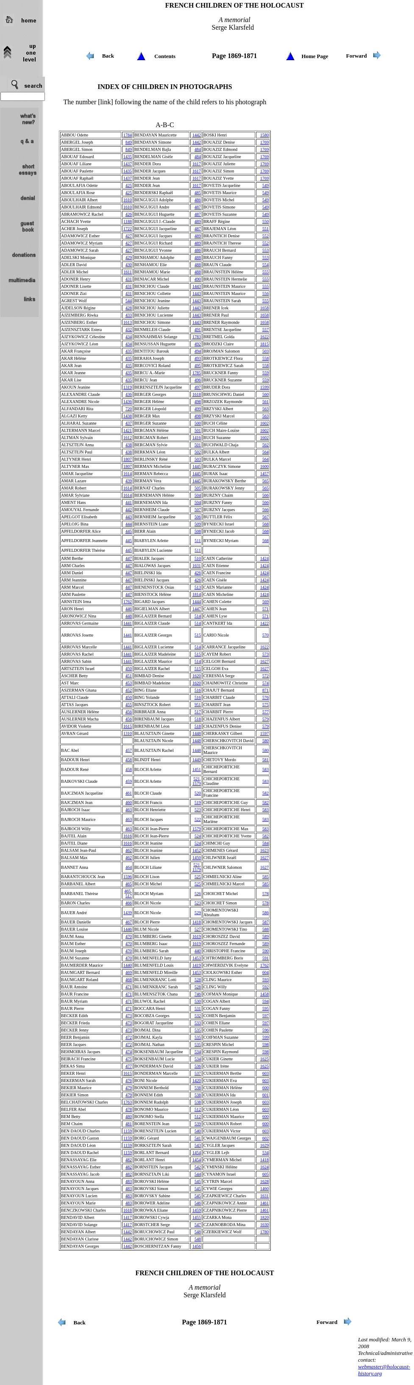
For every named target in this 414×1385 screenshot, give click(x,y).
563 (265, 408)
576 (265, 697)
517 (197, 711)
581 (265, 759)
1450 (196, 857)
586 (265, 912)
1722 (127, 228)
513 (197, 587)
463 (128, 809)
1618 (196, 394)
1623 (264, 850)
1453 (196, 958)
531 (197, 1008)
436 (128, 394)
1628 (264, 1181)
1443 (196, 286)
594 (265, 1001)
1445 (196, 466)
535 (197, 1030)
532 (197, 1015)
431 (128, 279)
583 (265, 769)
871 (265, 690)
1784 (127, 135)
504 (197, 495)
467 (128, 922)
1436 (127, 401)
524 (197, 836)
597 (265, 1015)
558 (265, 358)
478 (128, 1109)
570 (265, 635)
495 (197, 365)
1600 (264, 466)
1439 (127, 912)
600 (265, 1087)
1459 (196, 1210)
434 (128, 336)
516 (197, 690)
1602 (264, 423)
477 (128, 1066)
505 (197, 488)
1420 (196, 1080)
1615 (127, 726)
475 (128, 1059)
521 (197, 778)
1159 (127, 1131)
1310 (127, 733)
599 (265, 1037)
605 (265, 1174)
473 (128, 1015)
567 (265, 517)
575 (265, 704)
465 (128, 884)
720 (128, 408)
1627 (264, 661)
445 (128, 531)
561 (265, 401)
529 (197, 912)
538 (197, 1087)
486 (197, 199)
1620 (196, 675)
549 (265, 185)
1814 (196, 594)
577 (265, 711)
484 (197, 149)
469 (128, 972)
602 (265, 1138)
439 (128, 480)
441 (128, 502)
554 (265, 264)
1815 (264, 344)
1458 (264, 994)
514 (197, 616)
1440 (127, 965)
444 (128, 524)
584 (265, 843)
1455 (196, 1217)
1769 (264, 142)
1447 (196, 608)
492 (197, 344)
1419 (196, 965)
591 (265, 958)
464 (128, 867)
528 (197, 979)
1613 (127, 322)
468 (128, 979)
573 (265, 654)
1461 (264, 1203)
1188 (127, 221)
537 (197, 1073)
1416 (196, 437)
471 (128, 987)
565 (265, 480)
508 (197, 531)
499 (197, 408)
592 (265, 987)
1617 (196, 163)
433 (128, 315)
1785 (196, 372)
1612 (127, 437)
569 (265, 601)
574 (265, 683)
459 (128, 781)
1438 (127, 416)
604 (265, 972)
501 (197, 430)
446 (128, 608)
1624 (264, 1167)
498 (197, 401)
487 (197, 207)
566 (265, 495)
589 (265, 936)
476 (128, 1080)
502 (197, 452)
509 (197, 524)
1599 (264, 387)
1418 (196, 922)
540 (197, 1131)
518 (197, 719)
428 (128, 308)
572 (265, 675)
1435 (127, 156)
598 (265, 1044)
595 (265, 1008)
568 (265, 524)
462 (128, 850)
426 (128, 214)
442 (128, 509)
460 (128, 802)
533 (197, 1023)
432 (128, 329)
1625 (264, 1059)
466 (128, 903)
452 (128, 690)
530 (197, 1001)
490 (197, 279)
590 (265, 950)
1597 (264, 733)
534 (197, 1051)
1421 (127, 430)
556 (265, 293)
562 (265, 444)
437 (128, 423)
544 (128, 300)
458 (128, 759)
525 (197, 876)
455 (128, 704)
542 (197, 1167)
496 (197, 380)
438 (128, 444)
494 (197, 351)
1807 (127, 459)
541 (197, 1138)
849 (128, 142)
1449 (196, 759)
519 (197, 802)
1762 (127, 601)
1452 (196, 850)
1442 (196, 135)
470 (128, 936)
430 (128, 264)
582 (265, 793)
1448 (196, 733)
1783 (196, 336)
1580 (264, 135)
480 (128, 1116)
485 (197, 192)
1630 (264, 1224)
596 (265, 1030)
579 (265, 719)
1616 (127, 836)
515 (197, 635)
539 (197, 1123)
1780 (264, 1231)
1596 (127, 876)
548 (197, 1231)
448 (128, 616)
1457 (264, 473)
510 (197, 558)
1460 (264, 1188)
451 (128, 675)
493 (197, 358)
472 (128, 1037)
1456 (196, 1246)
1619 (196, 936)
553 (265, 250)
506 (197, 517)
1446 (127, 929)
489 (197, 221)
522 (197, 819)
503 (265, 351)
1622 (264, 336)
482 (128, 1159)
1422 (264, 623)
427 (128, 236)
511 (197, 540)
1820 (264, 1217)
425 (128, 185)
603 (265, 1073)
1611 (127, 272)
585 (265, 876)
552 (265, 236)
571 (265, 608)
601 (265, 1095)
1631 (196, 565)
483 (128, 1181)
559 (265, 372)
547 (197, 1224)
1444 (196, 601)
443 (128, 517)
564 (265, 452)
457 (128, 750)
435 (128, 351)
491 (197, 329)
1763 (127, 1102)
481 (128, 1123)
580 (265, 740)
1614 (127, 473)
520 (197, 793)
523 (197, 809)
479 (128, 1087)
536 (197, 1066)
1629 (264, 1145)
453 (128, 683)
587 (265, 922)
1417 (127, 1217)
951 (197, 704)
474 (128, 1051)
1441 (127, 623)
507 (197, 509)
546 (197, 1203)
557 (265, 329)
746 (197, 994)
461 (128, 793)
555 (265, 272)
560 (265, 394)
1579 (196, 783)
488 (197, 257)
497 (197, 387)
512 (197, 1109)
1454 (196, 1152)
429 (128, 257)
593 (265, 979)
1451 (196, 769)
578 (265, 893)
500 (197, 423)
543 (197, 1145)
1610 (127, 199)
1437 (127, 163)
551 (265, 228)
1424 (264, 558)
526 (197, 893)
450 (128, 668)
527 (197, 929)
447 (128, 558)
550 (265, 221)
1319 (127, 387)
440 (197, 950)
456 (128, 711)
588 (265, 929)
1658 (264, 308)
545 (197, 1181)
